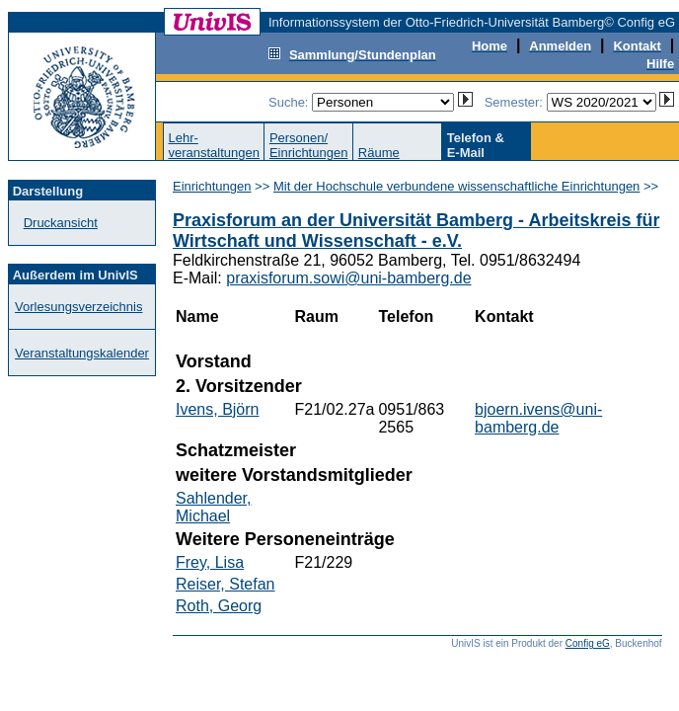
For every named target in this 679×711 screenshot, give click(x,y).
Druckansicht (61, 222)
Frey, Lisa (210, 562)
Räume (379, 152)
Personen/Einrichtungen (308, 145)
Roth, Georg (219, 605)
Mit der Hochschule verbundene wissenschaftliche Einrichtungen (456, 186)
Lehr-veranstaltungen (214, 145)
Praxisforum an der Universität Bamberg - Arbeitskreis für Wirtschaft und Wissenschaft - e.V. (416, 230)
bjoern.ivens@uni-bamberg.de (538, 418)
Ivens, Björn (217, 409)
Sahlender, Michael (214, 507)
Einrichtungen (212, 186)
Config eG (588, 643)
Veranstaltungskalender (82, 353)
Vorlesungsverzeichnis (78, 306)
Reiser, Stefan (225, 584)
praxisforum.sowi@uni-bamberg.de (348, 278)
